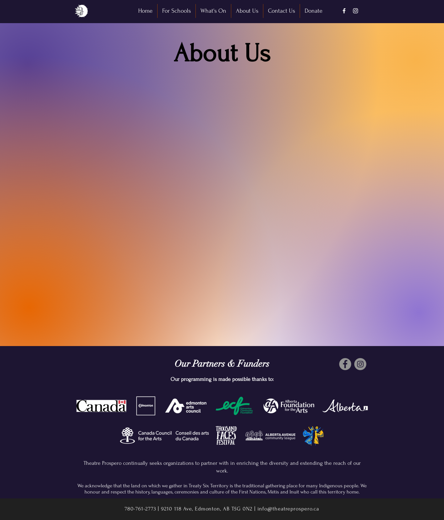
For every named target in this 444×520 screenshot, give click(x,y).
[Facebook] (344, 10)
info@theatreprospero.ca (288, 509)
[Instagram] (355, 10)
